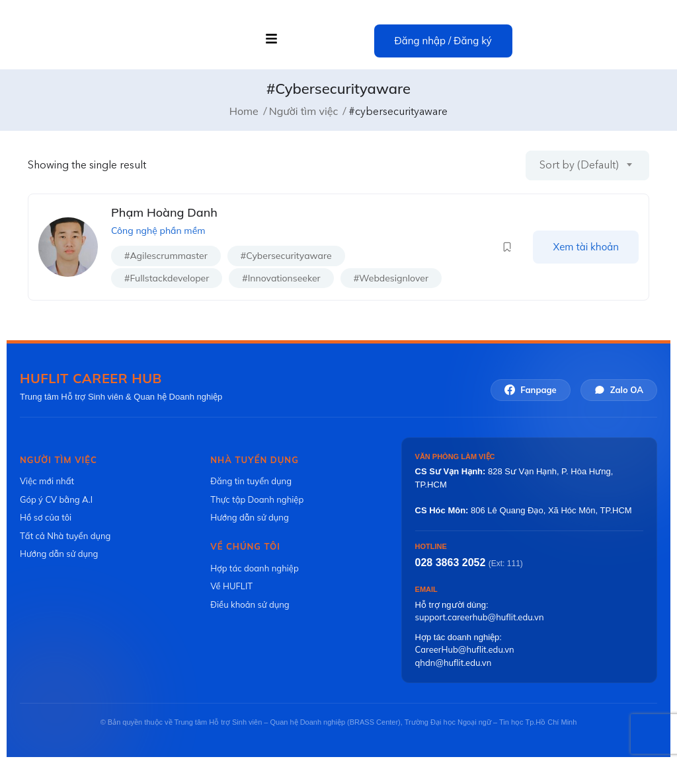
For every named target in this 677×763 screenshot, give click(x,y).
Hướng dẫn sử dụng (59, 553)
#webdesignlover (391, 277)
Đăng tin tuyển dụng (251, 481)
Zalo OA (618, 389)
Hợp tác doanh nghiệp (254, 568)
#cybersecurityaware (286, 256)
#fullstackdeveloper (166, 277)
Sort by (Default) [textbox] (579, 164)
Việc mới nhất (47, 481)
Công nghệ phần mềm (158, 230)
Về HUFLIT (231, 586)
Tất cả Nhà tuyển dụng (65, 535)
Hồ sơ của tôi (45, 517)
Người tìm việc (303, 110)
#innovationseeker (281, 277)
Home (244, 110)
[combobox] (587, 165)
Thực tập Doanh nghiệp (256, 499)
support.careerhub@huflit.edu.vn (479, 617)
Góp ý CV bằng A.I (56, 499)
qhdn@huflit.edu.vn (453, 662)
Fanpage (530, 389)
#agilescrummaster (166, 256)
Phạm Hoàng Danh (164, 212)
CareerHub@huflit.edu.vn (464, 649)
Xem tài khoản (586, 246)
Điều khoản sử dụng (249, 604)
